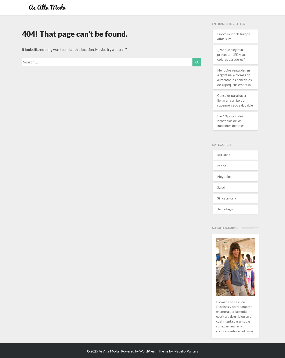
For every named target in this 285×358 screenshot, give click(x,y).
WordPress (147, 351)
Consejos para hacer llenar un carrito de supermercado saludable (235, 100)
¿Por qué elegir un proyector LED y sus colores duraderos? (231, 54)
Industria (223, 155)
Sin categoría (226, 198)
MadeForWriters (185, 351)
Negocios (224, 176)
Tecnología (225, 209)
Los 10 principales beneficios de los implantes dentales (230, 121)
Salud (221, 187)
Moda (221, 166)
